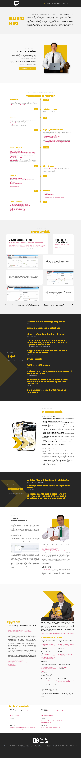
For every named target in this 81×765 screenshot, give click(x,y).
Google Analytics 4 (43, 165)
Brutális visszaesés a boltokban (44, 328)
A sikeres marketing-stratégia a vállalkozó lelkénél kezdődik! (49, 372)
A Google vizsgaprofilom (14, 715)
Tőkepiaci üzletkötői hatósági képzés (43, 546)
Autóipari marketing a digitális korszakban (55, 710)
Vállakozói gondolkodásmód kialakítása (48, 480)
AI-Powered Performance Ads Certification (34, 168)
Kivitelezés (65, 3)
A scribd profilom (13, 720)
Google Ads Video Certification (33, 169)
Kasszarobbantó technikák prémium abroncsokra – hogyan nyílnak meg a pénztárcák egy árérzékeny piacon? (46, 496)
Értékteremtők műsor (38, 365)
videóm (35, 304)
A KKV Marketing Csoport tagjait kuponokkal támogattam (46, 148)
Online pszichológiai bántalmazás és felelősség (46, 391)
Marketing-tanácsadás (53, 3)
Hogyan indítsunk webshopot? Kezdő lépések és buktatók (47, 351)
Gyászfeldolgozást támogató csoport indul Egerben (51, 727)
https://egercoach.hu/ (32, 162)
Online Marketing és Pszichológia (35, 160)
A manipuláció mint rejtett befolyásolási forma (48, 486)
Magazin (37, 3)
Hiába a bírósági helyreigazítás (47, 715)
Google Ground (43, 147)
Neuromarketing (30, 710)
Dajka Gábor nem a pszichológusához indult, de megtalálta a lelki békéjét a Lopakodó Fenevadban (47, 342)
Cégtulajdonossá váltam (44, 144)
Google (32, 140)
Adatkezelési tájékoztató (40, 749)
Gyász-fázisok (34, 359)
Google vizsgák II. (33, 167)
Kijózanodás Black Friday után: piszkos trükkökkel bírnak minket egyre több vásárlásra (48, 381)
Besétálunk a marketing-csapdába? (46, 321)
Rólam (43, 3)
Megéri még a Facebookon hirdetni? (46, 334)
